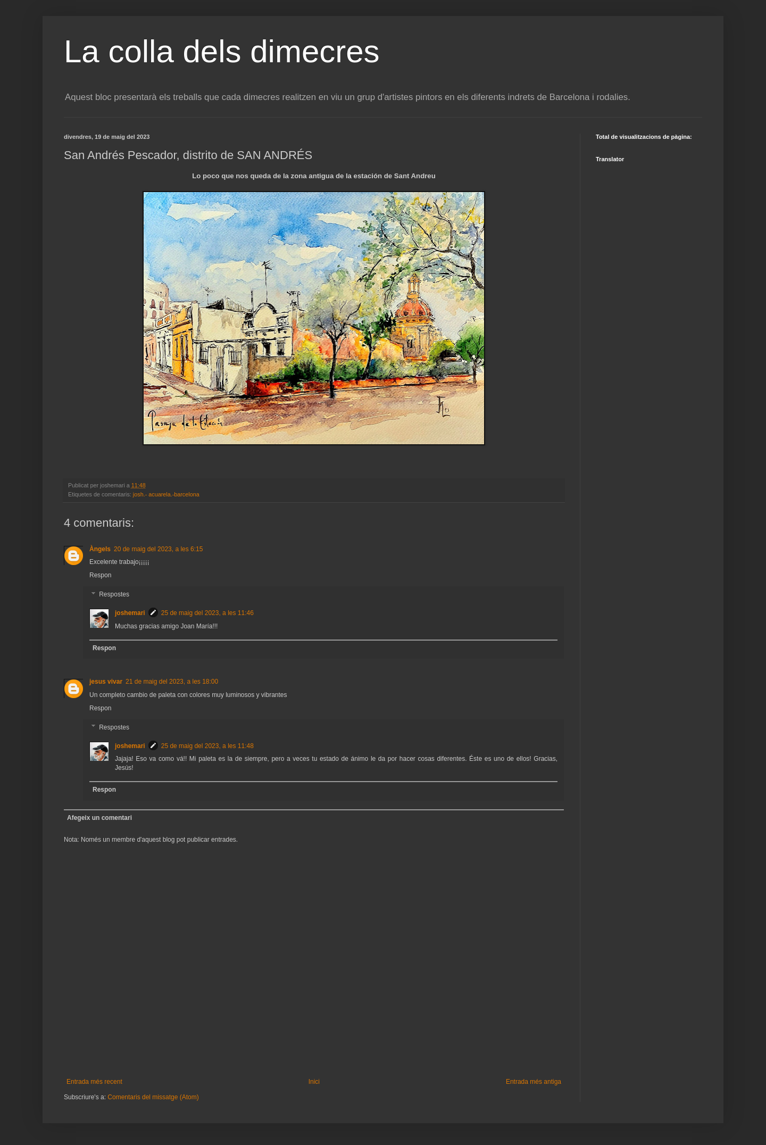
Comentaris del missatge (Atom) (152, 1097)
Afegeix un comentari (99, 818)
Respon (100, 575)
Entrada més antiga (533, 1081)
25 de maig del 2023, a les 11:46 (207, 613)
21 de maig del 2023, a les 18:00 (172, 681)
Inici (314, 1081)
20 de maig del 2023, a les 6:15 (158, 549)
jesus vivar (105, 681)
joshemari (130, 613)
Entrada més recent (94, 1081)
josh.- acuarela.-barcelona (166, 494)
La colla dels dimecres (222, 51)
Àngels (100, 549)
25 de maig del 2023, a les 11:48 (207, 746)
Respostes (114, 594)
